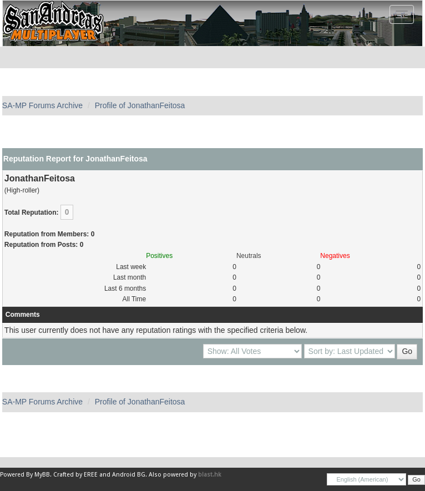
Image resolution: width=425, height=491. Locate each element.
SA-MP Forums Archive (42, 105)
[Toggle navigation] (401, 14)
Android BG (128, 474)
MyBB (42, 474)
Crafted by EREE (75, 474)
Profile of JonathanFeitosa (140, 105)
